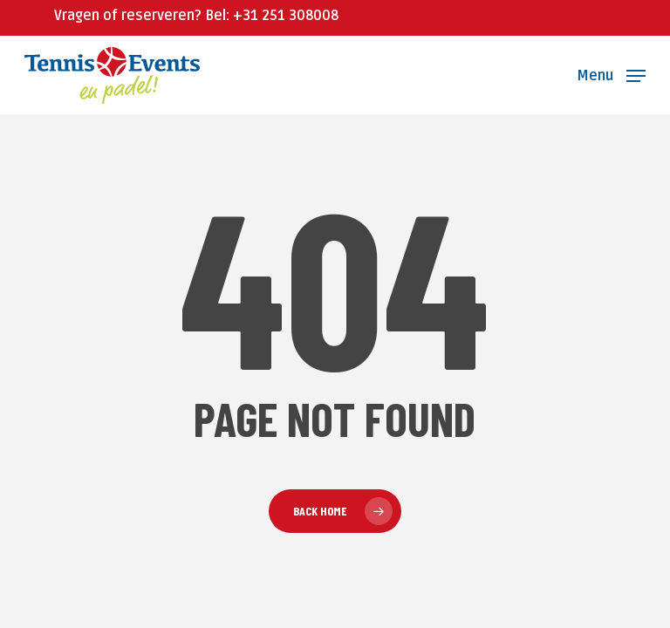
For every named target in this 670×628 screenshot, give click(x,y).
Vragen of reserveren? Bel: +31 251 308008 (196, 15)
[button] (611, 75)
